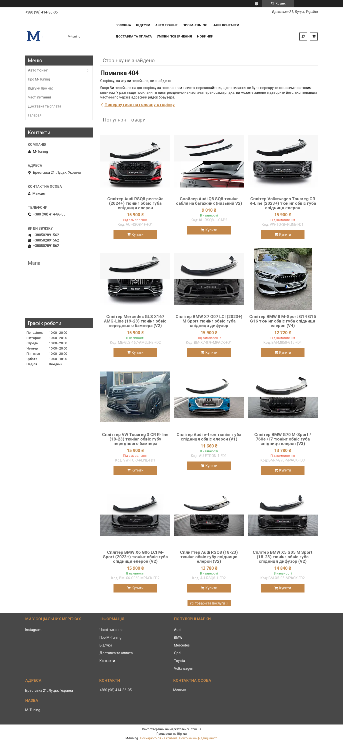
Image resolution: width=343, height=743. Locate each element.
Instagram (33, 630)
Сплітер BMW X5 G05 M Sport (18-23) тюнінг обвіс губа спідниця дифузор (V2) (282, 557)
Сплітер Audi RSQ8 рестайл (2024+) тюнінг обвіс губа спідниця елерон (135, 203)
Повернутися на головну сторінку (139, 104)
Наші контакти (225, 25)
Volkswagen (183, 668)
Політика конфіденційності (198, 738)
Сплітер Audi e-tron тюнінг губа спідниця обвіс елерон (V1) (208, 436)
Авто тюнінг (166, 25)
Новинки (205, 36)
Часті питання (39, 97)
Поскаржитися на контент (158, 738)
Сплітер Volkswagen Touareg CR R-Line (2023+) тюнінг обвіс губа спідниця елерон (283, 203)
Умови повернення (174, 36)
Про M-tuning (195, 25)
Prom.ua (195, 729)
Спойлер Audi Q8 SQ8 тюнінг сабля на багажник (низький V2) (209, 201)
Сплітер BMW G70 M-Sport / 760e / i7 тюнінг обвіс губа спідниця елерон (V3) (282, 439)
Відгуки (143, 25)
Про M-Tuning (39, 79)
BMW (178, 638)
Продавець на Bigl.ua (171, 734)
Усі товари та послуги (207, 603)
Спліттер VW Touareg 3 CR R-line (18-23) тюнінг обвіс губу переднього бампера (135, 439)
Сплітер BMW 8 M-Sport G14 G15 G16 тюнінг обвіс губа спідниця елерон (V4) (282, 321)
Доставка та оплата (134, 36)
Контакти (107, 661)
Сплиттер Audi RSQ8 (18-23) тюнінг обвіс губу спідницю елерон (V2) (209, 557)
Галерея (35, 115)
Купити (138, 234)
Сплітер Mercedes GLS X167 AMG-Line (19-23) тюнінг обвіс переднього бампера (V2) (135, 321)
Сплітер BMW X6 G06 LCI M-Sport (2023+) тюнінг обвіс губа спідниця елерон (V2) (135, 557)
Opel (177, 653)
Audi (177, 630)
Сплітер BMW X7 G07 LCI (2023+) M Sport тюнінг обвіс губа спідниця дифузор (209, 321)
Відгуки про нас (41, 88)
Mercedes (182, 645)
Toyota (179, 661)
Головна (123, 25)
